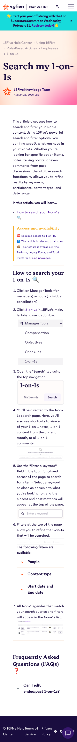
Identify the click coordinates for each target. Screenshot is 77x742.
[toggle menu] (71, 7)
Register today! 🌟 (45, 25)
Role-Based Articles (22, 48)
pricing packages (39, 258)
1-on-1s (12, 54)
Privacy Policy (47, 731)
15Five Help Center (17, 43)
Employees (49, 48)
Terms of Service (31, 731)
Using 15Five (45, 43)
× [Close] (71, 21)
